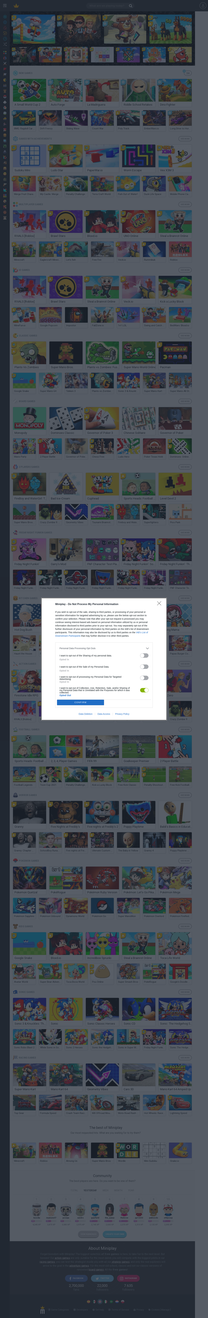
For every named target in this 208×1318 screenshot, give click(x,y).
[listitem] (104, 648)
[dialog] (104, 659)
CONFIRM (80, 702)
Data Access (104, 714)
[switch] (144, 655)
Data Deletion (85, 714)
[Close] (160, 604)
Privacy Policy (122, 714)
